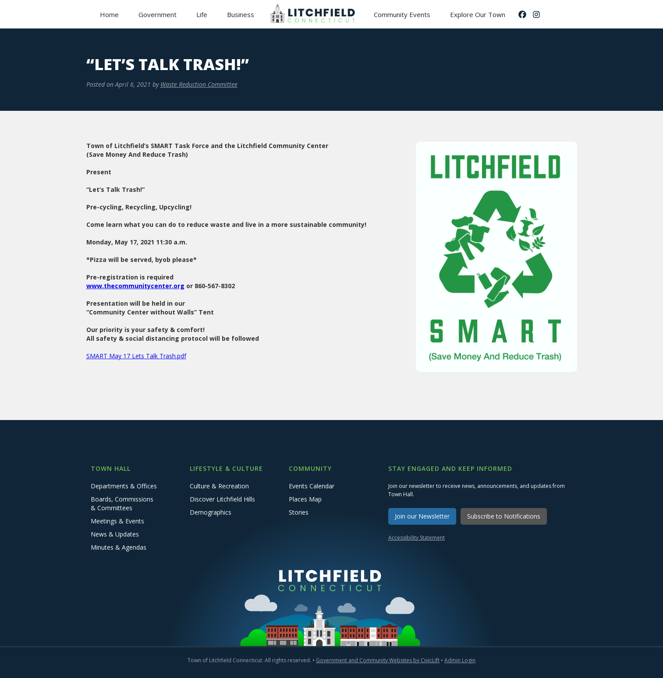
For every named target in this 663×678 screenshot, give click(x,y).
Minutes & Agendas (118, 547)
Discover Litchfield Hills (222, 499)
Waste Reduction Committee (199, 84)
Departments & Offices (124, 486)
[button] (158, 14)
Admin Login (459, 660)
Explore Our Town (477, 14)
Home (109, 14)
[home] (314, 14)
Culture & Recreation (219, 486)
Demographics (210, 512)
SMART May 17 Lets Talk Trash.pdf (136, 356)
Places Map (305, 499)
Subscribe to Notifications (503, 516)
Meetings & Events (117, 521)
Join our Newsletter (422, 516)
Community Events (402, 14)
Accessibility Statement (416, 537)
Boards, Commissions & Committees (122, 503)
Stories (298, 512)
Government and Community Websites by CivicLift (378, 660)
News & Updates (115, 534)
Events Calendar (311, 486)
